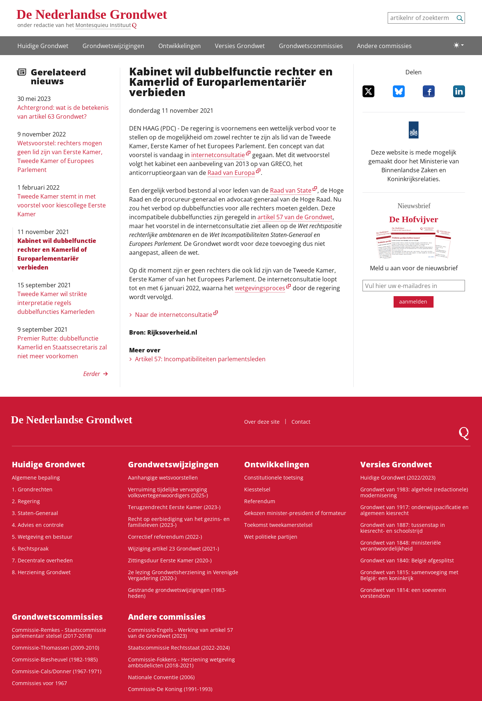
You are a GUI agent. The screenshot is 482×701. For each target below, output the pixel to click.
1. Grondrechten (32, 489)
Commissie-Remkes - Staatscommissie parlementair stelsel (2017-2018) (59, 632)
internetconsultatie (218, 155)
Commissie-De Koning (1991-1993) (170, 688)
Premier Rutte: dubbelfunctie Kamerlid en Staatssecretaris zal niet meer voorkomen (62, 347)
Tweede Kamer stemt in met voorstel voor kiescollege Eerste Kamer (61, 205)
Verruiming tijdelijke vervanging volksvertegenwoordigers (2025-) (168, 492)
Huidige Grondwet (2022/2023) (397, 477)
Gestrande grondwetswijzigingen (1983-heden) (177, 592)
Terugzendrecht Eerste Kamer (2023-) (174, 507)
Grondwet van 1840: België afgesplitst (407, 560)
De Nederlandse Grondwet (92, 14)
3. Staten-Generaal (35, 513)
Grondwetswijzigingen (113, 46)
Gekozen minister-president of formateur (295, 513)
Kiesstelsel (257, 489)
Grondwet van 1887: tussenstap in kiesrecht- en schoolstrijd (402, 527)
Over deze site (262, 421)
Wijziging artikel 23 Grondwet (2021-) (173, 548)
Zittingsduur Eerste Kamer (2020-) (170, 560)
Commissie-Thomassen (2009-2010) (55, 647)
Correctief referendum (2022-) (165, 536)
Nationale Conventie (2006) (161, 677)
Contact (300, 421)
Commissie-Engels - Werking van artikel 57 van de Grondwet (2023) (180, 632)
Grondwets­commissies (311, 46)
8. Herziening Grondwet (41, 572)
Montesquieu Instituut (103, 24)
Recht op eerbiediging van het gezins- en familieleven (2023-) (179, 521)
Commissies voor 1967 (39, 683)
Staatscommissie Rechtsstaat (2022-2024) (179, 647)
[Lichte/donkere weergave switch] (459, 45)
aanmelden (413, 301)
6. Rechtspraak (30, 548)
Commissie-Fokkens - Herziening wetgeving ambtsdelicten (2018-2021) (181, 662)
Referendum (259, 501)
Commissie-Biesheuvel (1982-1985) (55, 659)
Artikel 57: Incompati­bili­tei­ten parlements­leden (200, 359)
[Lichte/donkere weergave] (459, 45)
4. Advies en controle (38, 524)
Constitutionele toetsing (273, 477)
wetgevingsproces (260, 288)
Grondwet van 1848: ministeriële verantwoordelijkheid (400, 545)
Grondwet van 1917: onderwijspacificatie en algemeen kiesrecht (414, 510)
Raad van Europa (231, 173)
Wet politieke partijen (270, 536)
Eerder (91, 374)
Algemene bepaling (36, 477)
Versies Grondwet (240, 46)
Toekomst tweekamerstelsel (278, 524)
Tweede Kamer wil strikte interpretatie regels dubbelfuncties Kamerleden (56, 303)
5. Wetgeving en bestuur (42, 536)
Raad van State (290, 190)
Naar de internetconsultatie (173, 315)
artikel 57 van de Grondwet (295, 217)
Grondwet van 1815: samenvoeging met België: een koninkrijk (409, 575)
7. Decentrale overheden (42, 560)
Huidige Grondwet (42, 46)
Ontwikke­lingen (179, 46)
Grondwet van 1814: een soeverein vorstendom (403, 592)
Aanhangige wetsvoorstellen (163, 477)
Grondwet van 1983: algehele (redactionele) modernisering (414, 492)
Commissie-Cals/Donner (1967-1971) (56, 671)
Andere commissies (384, 46)
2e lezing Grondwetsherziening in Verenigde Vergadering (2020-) (183, 575)
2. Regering (26, 501)
